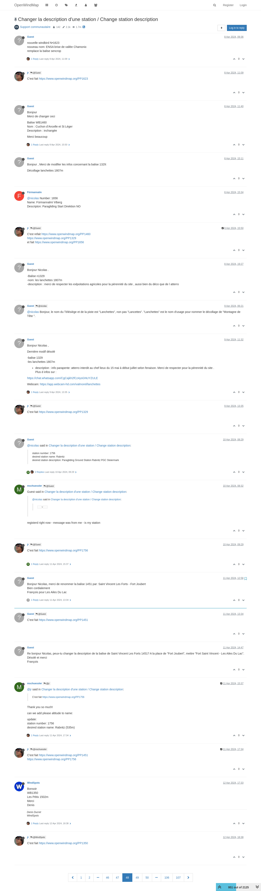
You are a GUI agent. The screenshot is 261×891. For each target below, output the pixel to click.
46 (107, 877)
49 (137, 877)
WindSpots (33, 782)
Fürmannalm (34, 192)
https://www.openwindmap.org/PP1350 (63, 843)
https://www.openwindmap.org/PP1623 (63, 78)
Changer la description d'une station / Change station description (89, 445)
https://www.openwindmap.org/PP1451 (63, 620)
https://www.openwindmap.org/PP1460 (65, 234)
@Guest (35, 73)
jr (28, 72)
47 (117, 877)
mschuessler (34, 485)
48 (127, 877)
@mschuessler (38, 749)
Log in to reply (236, 27)
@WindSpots (37, 837)
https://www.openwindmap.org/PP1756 (63, 550)
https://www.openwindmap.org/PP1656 (59, 242)
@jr (46, 683)
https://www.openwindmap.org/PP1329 (51, 238)
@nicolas (33, 198)
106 (166, 877)
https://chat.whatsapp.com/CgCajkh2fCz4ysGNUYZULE (62, 378)
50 (147, 877)
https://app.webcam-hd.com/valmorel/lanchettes (70, 384)
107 (178, 877)
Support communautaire (35, 27)
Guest (30, 36)
